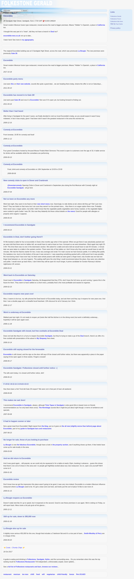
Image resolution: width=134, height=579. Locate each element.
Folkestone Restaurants (25, 562)
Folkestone (31, 559)
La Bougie (82, 51)
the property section (60, 445)
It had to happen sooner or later (17, 421)
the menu (71, 211)
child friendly (62, 574)
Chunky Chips (17, 547)
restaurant (7, 574)
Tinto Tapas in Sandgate (54, 405)
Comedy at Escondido (12, 130)
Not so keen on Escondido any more (19, 199)
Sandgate (20, 188)
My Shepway (42, 338)
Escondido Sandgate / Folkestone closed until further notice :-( (30, 368)
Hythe (47, 559)
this (12, 84)
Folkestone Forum (115, 19)
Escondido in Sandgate (22, 405)
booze (71, 574)
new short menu (43, 204)
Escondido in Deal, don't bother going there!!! (23, 237)
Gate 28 (14, 53)
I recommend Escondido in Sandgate (19, 225)
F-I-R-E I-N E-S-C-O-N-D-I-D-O (16, 384)
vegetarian (51, 574)
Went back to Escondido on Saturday (19, 275)
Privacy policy (115, 28)
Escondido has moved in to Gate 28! (19, 95)
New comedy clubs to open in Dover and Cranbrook (25, 180)
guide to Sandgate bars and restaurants (35, 428)
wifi (43, 574)
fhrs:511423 (80, 574)
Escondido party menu (13, 79)
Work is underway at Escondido (17, 312)
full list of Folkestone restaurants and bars (24, 567)
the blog (45, 426)
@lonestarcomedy (14, 185)
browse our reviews (49, 567)
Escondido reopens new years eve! (18, 294)
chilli (32, 574)
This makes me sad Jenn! (14, 400)
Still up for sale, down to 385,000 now (19, 516)
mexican (17, 574)
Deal (52, 31)
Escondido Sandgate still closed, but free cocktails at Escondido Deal (33, 331)
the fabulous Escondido (26, 445)
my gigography (28, 40)
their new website (23, 84)
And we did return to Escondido (17, 458)
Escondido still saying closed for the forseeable (23, 349)
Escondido (8, 60)
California (101, 25)
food (38, 574)
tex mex (25, 574)
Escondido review (11, 479)
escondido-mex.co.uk (11, 36)
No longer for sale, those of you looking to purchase (25, 440)
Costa (8, 547)
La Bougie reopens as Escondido (17, 498)
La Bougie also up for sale (14, 528)
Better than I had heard (13, 111)
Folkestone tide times (116, 21)
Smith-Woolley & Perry (93, 533)
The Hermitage (44, 408)
